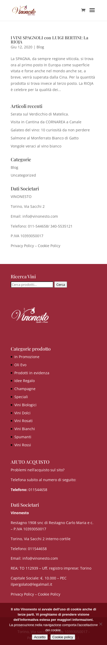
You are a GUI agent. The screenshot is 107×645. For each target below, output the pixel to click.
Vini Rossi (22, 444)
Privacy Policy (22, 245)
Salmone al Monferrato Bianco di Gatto (45, 138)
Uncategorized (23, 175)
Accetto (39, 637)
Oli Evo (20, 364)
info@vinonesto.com (40, 558)
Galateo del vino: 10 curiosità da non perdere (50, 129)
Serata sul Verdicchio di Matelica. (40, 114)
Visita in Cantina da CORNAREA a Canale (46, 121)
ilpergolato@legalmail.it (31, 584)
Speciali (21, 396)
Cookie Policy (49, 245)
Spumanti (22, 436)
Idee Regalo (24, 380)
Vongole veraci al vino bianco (36, 146)
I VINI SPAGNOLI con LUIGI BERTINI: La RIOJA (49, 39)
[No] (100, 624)
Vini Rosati (23, 420)
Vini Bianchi (24, 428)
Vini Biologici (25, 404)
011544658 (37, 489)
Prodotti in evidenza (31, 372)
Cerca (60, 284)
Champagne (24, 388)
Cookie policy (62, 637)
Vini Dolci (22, 412)
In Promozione (26, 356)
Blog (40, 46)
